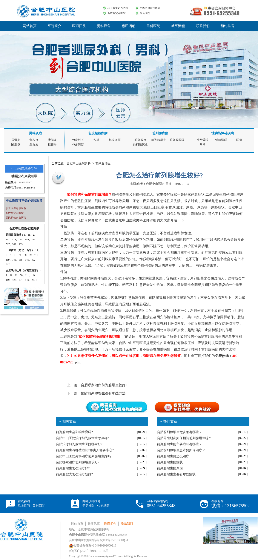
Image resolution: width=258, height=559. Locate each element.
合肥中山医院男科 (79, 163)
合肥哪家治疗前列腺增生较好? (104, 385)
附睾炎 (15, 144)
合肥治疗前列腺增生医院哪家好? (79, 444)
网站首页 (30, 26)
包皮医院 (78, 144)
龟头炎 (33, 140)
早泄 (203, 144)
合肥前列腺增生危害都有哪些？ (179, 432)
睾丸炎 (33, 144)
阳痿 (239, 140)
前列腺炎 (140, 140)
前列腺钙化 (140, 144)
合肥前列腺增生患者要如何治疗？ (181, 450)
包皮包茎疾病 (98, 133)
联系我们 (203, 26)
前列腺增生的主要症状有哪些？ (179, 444)
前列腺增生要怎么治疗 (173, 456)
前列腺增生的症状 (170, 462)
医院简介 (54, 26)
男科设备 (104, 26)
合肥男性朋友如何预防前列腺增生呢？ (184, 438)
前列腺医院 (176, 140)
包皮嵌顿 (115, 140)
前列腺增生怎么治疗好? (73, 468)
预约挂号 (227, 26)
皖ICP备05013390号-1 (114, 540)
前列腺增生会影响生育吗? (74, 432)
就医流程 (178, 26)
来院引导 (30, 176)
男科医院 (153, 26)
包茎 (96, 140)
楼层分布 (17, 176)
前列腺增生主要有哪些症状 (176, 474)
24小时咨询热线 (161, 504)
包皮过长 (78, 140)
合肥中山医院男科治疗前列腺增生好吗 (83, 456)
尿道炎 (15, 140)
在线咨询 (31, 503)
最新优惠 (94, 523)
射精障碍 (221, 140)
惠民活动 (128, 26)
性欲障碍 (203, 140)
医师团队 (79, 26)
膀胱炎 (52, 140)
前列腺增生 (158, 140)
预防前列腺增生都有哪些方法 (103, 393)
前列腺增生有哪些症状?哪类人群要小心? (85, 450)
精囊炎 (52, 144)
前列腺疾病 (160, 133)
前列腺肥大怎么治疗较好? (74, 474)
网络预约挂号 (95, 503)
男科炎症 (35, 133)
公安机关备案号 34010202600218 (92, 545)
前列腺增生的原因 (170, 468)
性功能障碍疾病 (222, 133)
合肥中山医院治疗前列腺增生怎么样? (82, 438)
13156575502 (25, 182)
